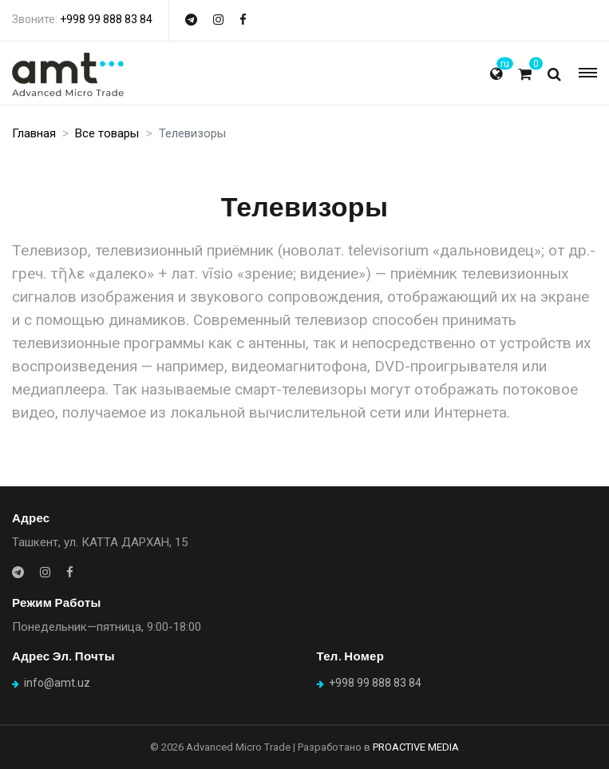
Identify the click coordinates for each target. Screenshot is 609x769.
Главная (34, 133)
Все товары (107, 133)
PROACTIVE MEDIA (416, 747)
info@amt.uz (57, 682)
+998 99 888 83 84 (106, 19)
